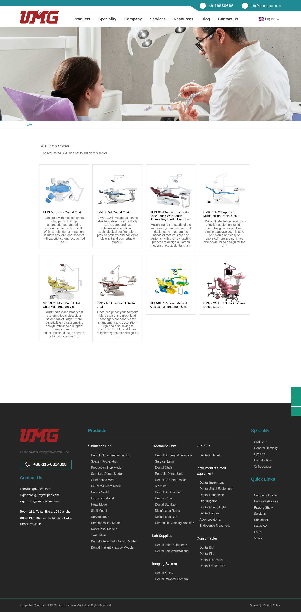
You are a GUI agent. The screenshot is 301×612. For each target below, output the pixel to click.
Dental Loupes (209, 513)
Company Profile (265, 495)
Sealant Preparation (104, 461)
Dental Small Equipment (215, 488)
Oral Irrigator (208, 501)
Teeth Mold (98, 535)
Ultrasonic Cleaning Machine (174, 523)
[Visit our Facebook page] (23, 452)
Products (82, 22)
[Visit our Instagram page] (41, 452)
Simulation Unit (99, 446)
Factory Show (263, 507)
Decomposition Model (106, 523)
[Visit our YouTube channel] (60, 452)
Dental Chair (163, 467)
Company (133, 22)
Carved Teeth (100, 516)
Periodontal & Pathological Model (113, 541)
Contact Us (228, 22)
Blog (206, 22)
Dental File (206, 553)
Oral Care (260, 441)
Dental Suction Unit (168, 492)
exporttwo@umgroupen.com (39, 501)
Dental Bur (206, 547)
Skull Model (99, 510)
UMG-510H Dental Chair (113, 212)
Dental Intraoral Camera (171, 579)
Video (258, 538)
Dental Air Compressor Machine (170, 483)
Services (158, 22)
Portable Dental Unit (169, 473)
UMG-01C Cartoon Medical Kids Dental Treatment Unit (168, 305)
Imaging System (164, 564)
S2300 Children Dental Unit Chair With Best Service (61, 305)
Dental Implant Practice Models (112, 547)
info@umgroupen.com (266, 5)
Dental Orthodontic (212, 566)
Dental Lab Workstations (172, 551)
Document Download (261, 523)
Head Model (99, 504)
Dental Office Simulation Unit (110, 455)
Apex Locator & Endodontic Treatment (214, 522)
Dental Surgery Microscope (173, 455)
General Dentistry (266, 448)
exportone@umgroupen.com (39, 495)
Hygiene (259, 454)
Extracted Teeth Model (106, 486)
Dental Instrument (211, 482)
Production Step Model (106, 467)
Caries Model (100, 492)
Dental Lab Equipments (171, 544)
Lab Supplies (162, 536)
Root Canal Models (104, 529)
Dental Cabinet (209, 455)
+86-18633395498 (220, 5)
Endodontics (262, 460)
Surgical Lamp (165, 461)
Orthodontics (262, 466)
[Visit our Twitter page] (32, 452)
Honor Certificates (266, 501)
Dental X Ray (164, 573)
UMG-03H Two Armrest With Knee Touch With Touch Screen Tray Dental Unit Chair (170, 216)
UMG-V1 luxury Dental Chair (62, 212)
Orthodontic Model (103, 480)
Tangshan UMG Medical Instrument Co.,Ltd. (60, 605)
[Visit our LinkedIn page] (51, 452)
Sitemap (254, 605)
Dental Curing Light (212, 507)
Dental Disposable (211, 559)
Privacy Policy (271, 605)
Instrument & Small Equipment (211, 470)
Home (28, 124)
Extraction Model (102, 498)
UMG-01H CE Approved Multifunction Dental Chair (220, 214)
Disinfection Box (166, 516)
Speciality (107, 22)
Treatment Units (164, 446)
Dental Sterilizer (166, 504)
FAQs (258, 532)
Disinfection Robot (167, 510)
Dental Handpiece (211, 495)
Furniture (203, 446)
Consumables (207, 538)
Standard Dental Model (106, 473)
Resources (183, 22)
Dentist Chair (164, 498)
